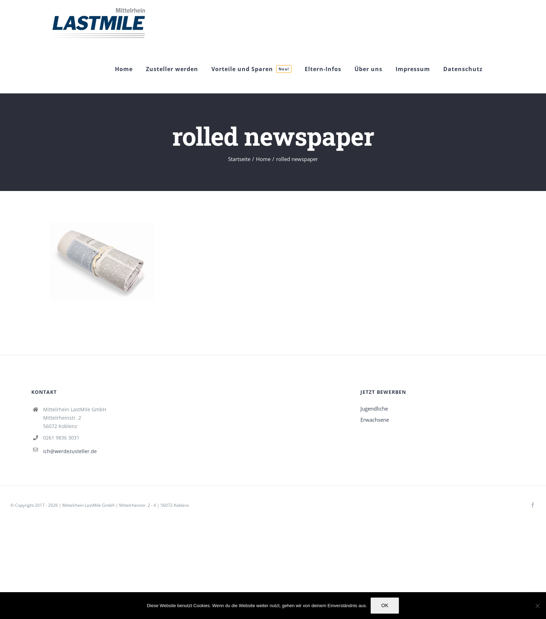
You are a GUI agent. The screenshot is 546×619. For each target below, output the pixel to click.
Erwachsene (374, 419)
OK (384, 605)
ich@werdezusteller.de (70, 451)
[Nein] (537, 605)
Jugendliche (374, 408)
